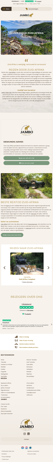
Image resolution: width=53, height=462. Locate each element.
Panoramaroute (32, 224)
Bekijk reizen (26, 43)
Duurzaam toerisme (6, 413)
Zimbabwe (30, 369)
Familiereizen (30, 388)
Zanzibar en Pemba (6, 364)
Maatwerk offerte (6, 383)
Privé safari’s (30, 383)
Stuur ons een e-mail (26, 163)
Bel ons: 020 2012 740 (26, 158)
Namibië (3, 367)
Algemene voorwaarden (33, 451)
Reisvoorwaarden (6, 411)
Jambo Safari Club (7, 92)
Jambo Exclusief (5, 388)
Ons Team (4, 406)
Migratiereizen (5, 390)
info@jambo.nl (20, 4)
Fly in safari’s (4, 385)
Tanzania (3, 362)
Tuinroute (33, 214)
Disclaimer (4, 454)
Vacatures (4, 409)
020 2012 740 (35, 4)
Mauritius (29, 374)
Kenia (2, 360)
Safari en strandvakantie (8, 392)
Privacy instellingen (6, 456)
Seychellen (4, 376)
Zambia (3, 369)
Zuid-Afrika (12, 72)
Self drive (29, 385)
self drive (37, 80)
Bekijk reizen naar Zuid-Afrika (12, 235)
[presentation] (4, 268)
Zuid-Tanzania (31, 362)
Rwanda (29, 371)
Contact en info (5, 404)
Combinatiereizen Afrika (33, 390)
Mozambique (30, 376)
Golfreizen (30, 395)
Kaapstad (28, 228)
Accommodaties (5, 397)
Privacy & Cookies (31, 454)
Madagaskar (4, 374)
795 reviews (30, 310)
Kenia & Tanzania (32, 360)
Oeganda (3, 371)
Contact (26, 439)
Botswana (29, 367)
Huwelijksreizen (31, 392)
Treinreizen (4, 395)
